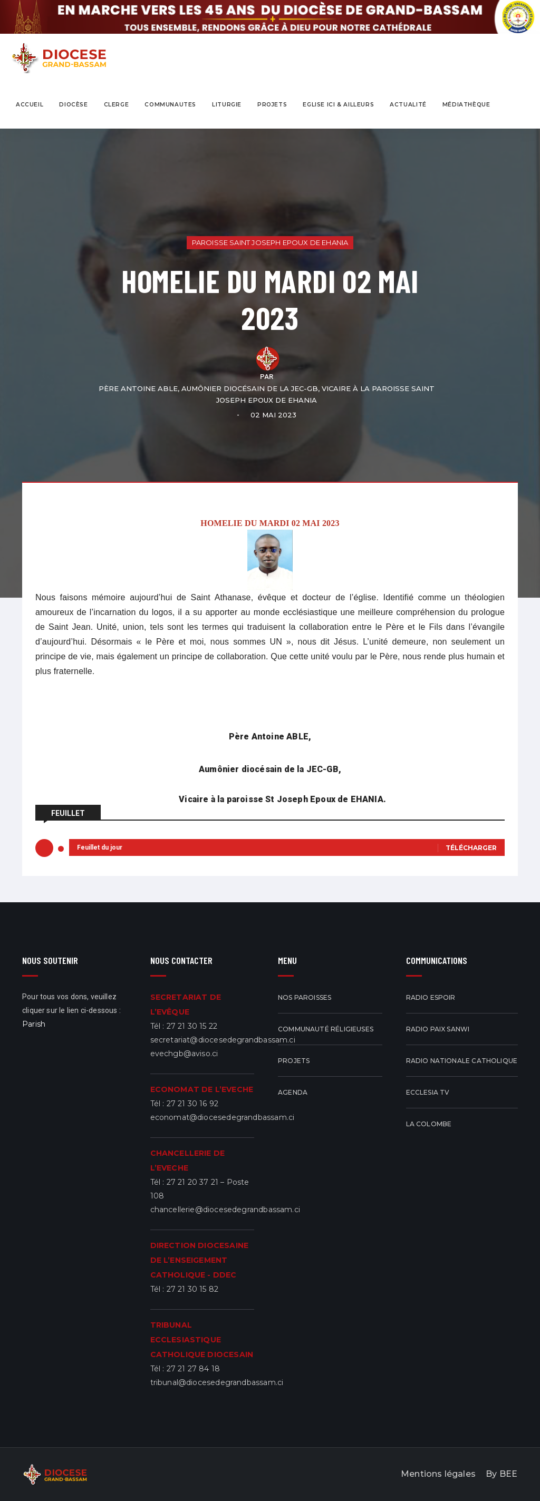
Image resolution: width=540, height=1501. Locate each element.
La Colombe (429, 1124)
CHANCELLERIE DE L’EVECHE (187, 1160)
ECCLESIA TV (428, 1092)
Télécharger (471, 848)
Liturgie (227, 104)
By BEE (502, 1474)
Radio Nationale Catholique (462, 1061)
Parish (33, 1024)
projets (272, 104)
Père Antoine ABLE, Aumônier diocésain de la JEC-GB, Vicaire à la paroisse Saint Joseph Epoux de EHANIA (267, 394)
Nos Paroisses (304, 997)
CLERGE (116, 104)
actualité (408, 104)
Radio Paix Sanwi (438, 1029)
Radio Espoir (431, 997)
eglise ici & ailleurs (338, 104)
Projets (294, 1061)
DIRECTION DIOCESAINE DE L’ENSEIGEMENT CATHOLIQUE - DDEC (199, 1260)
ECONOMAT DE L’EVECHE (202, 1089)
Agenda (292, 1092)
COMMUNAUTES (170, 104)
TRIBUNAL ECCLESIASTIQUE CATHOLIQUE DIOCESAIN (202, 1339)
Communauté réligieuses (325, 1029)
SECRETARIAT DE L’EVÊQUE (185, 1004)
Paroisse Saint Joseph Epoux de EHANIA (270, 242)
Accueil (29, 104)
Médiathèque (466, 104)
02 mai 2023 (274, 415)
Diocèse (73, 104)
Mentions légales (438, 1474)
